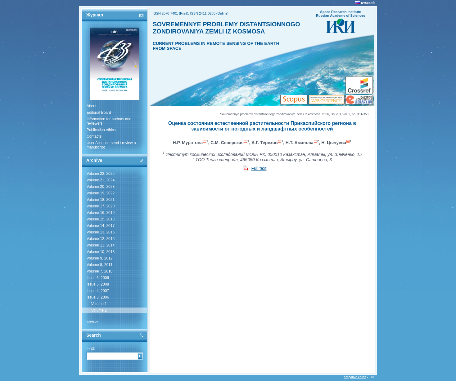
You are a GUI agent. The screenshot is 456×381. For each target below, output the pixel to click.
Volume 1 (99, 304)
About (91, 106)
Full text (259, 168)
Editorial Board (99, 112)
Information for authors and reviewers (109, 121)
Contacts (94, 136)
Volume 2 (99, 310)
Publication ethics (101, 130)
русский (368, 2)
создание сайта (355, 377)
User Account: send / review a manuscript (111, 145)
